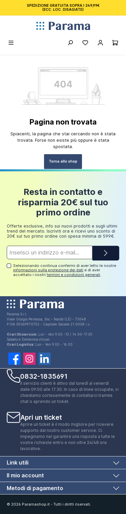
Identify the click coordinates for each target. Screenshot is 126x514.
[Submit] (105, 253)
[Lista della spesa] (85, 43)
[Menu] (11, 43)
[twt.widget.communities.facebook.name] (14, 358)
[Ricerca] (70, 43)
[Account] (100, 43)
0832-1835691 (44, 376)
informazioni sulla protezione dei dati (48, 270)
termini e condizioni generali (73, 274)
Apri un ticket (41, 417)
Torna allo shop (63, 161)
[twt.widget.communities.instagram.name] (29, 358)
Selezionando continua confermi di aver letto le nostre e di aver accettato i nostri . (64, 270)
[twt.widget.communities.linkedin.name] (44, 358)
